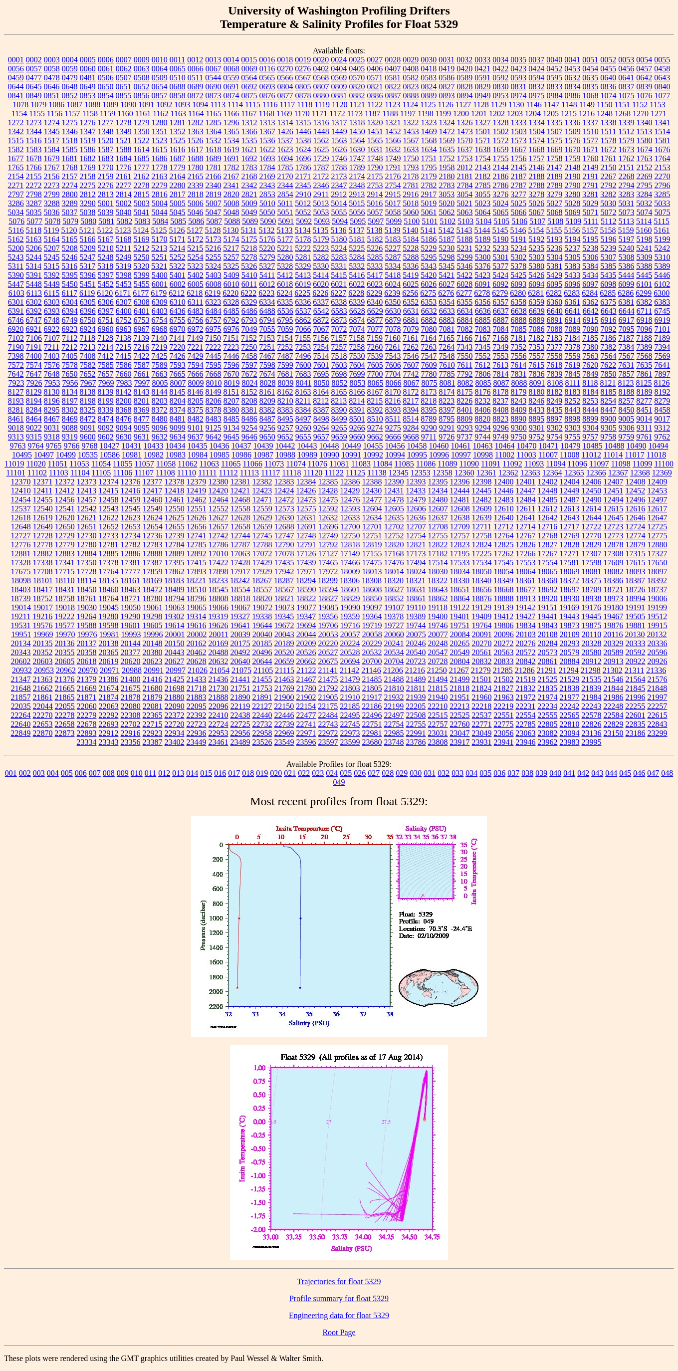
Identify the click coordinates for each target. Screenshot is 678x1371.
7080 (429, 329)
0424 (536, 68)
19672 (284, 625)
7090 (591, 329)
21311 (634, 670)
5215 (195, 248)
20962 (66, 670)
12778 (43, 544)
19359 (350, 616)
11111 (207, 472)
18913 (526, 598)
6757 (214, 320)
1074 (609, 95)
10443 (307, 446)
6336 (303, 302)
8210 (285, 401)
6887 (501, 320)
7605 (375, 365)
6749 (70, 320)
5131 (249, 230)
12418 (174, 490)
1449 (339, 131)
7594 (196, 365)
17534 (482, 562)
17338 (43, 562)
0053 (626, 59)
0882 (357, 95)
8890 (518, 419)
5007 (214, 203)
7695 (321, 374)
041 (569, 773)
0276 (303, 68)
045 (625, 773)
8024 (249, 383)
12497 (658, 499)
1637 (465, 149)
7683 (303, 374)
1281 (178, 122)
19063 (175, 607)
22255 (635, 706)
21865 (65, 697)
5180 (339, 239)
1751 (429, 158)
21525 (548, 679)
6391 (16, 311)
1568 (429, 140)
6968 (160, 329)
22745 (350, 724)
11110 (186, 472)
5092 (304, 221)
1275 (70, 122)
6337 (321, 302)
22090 (175, 706)
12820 (394, 544)
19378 (394, 616)
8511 (393, 419)
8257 (626, 401)
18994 (636, 598)
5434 (590, 275)
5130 (231, 230)
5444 (626, 275)
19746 (438, 625)
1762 (627, 158)
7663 (160, 374)
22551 (504, 715)
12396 (460, 481)
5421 (446, 275)
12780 (87, 544)
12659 (262, 526)
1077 (663, 95)
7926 (34, 383)
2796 (663, 185)
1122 (375, 104)
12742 (218, 535)
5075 (663, 212)
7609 (429, 365)
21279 (481, 670)
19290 (130, 616)
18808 (218, 598)
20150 (175, 643)
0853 (88, 95)
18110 (64, 580)
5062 (447, 212)
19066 (218, 607)
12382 (262, 481)
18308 (372, 580)
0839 (645, 86)
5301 (501, 257)
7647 (34, 374)
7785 (447, 374)
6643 (609, 311)
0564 (249, 77)
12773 (614, 535)
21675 (131, 688)
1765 (16, 167)
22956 (240, 733)
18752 (43, 598)
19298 (152, 616)
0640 (608, 77)
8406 (483, 410)
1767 (52, 167)
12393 (416, 481)
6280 (518, 293)
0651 (124, 86)
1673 (627, 149)
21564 (636, 679)
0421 (482, 68)
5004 (160, 203)
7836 (537, 374)
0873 (214, 95)
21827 (503, 688)
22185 (350, 706)
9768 (90, 446)
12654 (153, 526)
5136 (339, 230)
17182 (438, 553)
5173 (214, 239)
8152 (249, 392)
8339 (106, 410)
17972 (328, 571)
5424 (500, 275)
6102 (662, 284)
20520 (284, 652)
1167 (248, 113)
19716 (350, 625)
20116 (613, 634)
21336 (656, 670)
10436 (219, 446)
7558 (555, 356)
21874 (109, 697)
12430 (372, 490)
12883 (65, 553)
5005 (178, 203)
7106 (34, 338)
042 (583, 773)
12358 (442, 472)
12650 (65, 526)
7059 (285, 329)
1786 (303, 167)
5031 (626, 203)
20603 (43, 661)
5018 (411, 203)
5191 (519, 239)
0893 (447, 95)
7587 (142, 365)
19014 (21, 607)
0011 (177, 59)
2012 (465, 167)
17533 (460, 562)
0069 (249, 68)
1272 (16, 122)
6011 (249, 284)
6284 (590, 293)
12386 (350, 481)
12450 (591, 490)
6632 (429, 311)
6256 (410, 293)
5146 (518, 230)
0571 (375, 77)
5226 (375, 248)
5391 (34, 275)
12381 (240, 481)
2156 (52, 176)
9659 (339, 437)
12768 (548, 535)
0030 (429, 59)
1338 (609, 122)
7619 (572, 365)
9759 (626, 437)
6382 (644, 302)
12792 (328, 544)
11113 (249, 472)
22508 (416, 715)
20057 (350, 634)
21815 (438, 688)
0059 (70, 68)
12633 (350, 517)
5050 (267, 212)
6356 (482, 302)
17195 (460, 553)
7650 (70, 374)
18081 (592, 571)
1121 (357, 104)
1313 (267, 122)
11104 (80, 472)
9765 (54, 446)
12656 (197, 526)
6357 (500, 302)
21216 (415, 670)
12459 (131, 499)
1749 (393, 158)
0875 (249, 95)
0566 (285, 77)
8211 (303, 401)
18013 (372, 571)
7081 (447, 329)
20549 (460, 652)
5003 (142, 203)
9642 (214, 437)
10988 (285, 455)
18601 (350, 589)
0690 (214, 86)
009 (123, 773)
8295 (52, 410)
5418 (393, 275)
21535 (592, 679)
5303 (537, 257)
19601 (131, 625)
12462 (197, 499)
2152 (645, 167)
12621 (87, 517)
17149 (350, 553)
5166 (88, 239)
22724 (218, 724)
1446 (303, 131)
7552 (483, 356)
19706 (328, 625)
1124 (410, 104)
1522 (142, 140)
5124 (141, 230)
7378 (572, 347)
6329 (249, 302)
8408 (501, 410)
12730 (87, 535)
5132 (267, 230)
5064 (483, 212)
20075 (416, 634)
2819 (214, 194)
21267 (459, 670)
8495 (285, 419)
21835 (547, 688)
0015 (249, 59)
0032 (464, 59)
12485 (548, 499)
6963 (124, 329)
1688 (196, 158)
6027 (446, 284)
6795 (285, 320)
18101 (43, 580)
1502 (501, 131)
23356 (131, 742)
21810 (394, 688)
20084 (460, 634)
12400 (504, 481)
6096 (572, 284)
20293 (570, 643)
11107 (144, 472)
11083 (361, 463)
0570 (357, 77)
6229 (374, 293)
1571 (483, 140)
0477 (34, 77)
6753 (142, 320)
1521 (124, 140)
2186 (501, 176)
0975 (537, 95)
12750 (350, 535)
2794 (627, 185)
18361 (525, 580)
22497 (394, 715)
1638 (483, 149)
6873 (339, 320)
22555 (548, 715)
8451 (645, 410)
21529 (570, 679)
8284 (34, 410)
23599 (350, 742)
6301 (16, 302)
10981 (132, 455)
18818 (240, 598)
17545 (504, 562)
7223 (231, 347)
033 (457, 773)
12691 (306, 526)
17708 (43, 571)
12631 (306, 517)
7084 (501, 329)
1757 (537, 158)
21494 (438, 679)
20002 (197, 634)
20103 (526, 634)
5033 (662, 203)
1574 (537, 140)
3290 (88, 203)
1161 (143, 113)
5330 (321, 266)
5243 (16, 257)
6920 (16, 329)
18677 (526, 589)
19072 (262, 607)
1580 (645, 140)
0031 (446, 59)
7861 (645, 374)
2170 (285, 176)
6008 (214, 284)
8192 (663, 392)
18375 (591, 580)
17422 (218, 562)
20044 (306, 634)
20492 (240, 652)
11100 (664, 463)
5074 (645, 212)
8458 (663, 410)
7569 (663, 356)
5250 (142, 257)
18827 (328, 598)
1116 (270, 104)
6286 (626, 293)
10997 (461, 455)
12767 (526, 535)
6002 (178, 284)
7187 (626, 338)
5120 (69, 230)
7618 (554, 365)
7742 (411, 374)
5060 (411, 212)
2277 (124, 185)
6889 (537, 320)
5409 (231, 275)
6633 (447, 311)
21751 (240, 688)
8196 (52, 401)
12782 (131, 544)
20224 (350, 643)
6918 (645, 320)
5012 (303, 203)
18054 (504, 571)
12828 (570, 544)
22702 (131, 724)
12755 (438, 535)
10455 (373, 446)
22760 (460, 724)
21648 (21, 688)
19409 (481, 616)
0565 (267, 77)
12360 (464, 472)
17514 (438, 562)
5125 (159, 230)
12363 (530, 472)
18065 (548, 571)
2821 (249, 194)
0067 (214, 68)
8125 (644, 383)
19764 (482, 625)
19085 (328, 607)
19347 (306, 616)
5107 (537, 221)
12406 (592, 481)
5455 (142, 284)
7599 (285, 365)
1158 (90, 113)
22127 (262, 706)
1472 (447, 131)
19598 (109, 625)
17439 (306, 562)
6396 (88, 311)
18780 (153, 598)
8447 (609, 410)
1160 (125, 113)
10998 (483, 455)
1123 (392, 104)
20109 (570, 634)
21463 (284, 679)
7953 (52, 383)
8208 (249, 401)
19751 (460, 625)
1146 (533, 104)
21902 (306, 697)
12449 (569, 490)
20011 (218, 634)
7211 (51, 347)
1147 (551, 104)
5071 (591, 212)
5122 (105, 230)
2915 (393, 194)
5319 (123, 266)
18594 (328, 589)
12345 (399, 472)
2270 (663, 176)
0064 (160, 68)
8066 (393, 383)
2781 (411, 185)
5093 (322, 221)
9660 (357, 437)
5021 (464, 203)
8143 (142, 392)
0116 (267, 68)
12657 (218, 526)
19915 (658, 625)
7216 (141, 347)
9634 (178, 437)
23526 (262, 742)
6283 (572, 293)
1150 (604, 104)
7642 (16, 374)
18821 (284, 598)
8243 (518, 401)
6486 (249, 311)
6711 (644, 311)
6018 (285, 284)
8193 (16, 401)
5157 (590, 230)
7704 (393, 374)
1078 (20, 104)
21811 (416, 688)
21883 (197, 697)
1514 (662, 131)
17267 (548, 553)
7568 (645, 356)
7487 (285, 356)
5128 (213, 230)
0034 (500, 59)
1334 (537, 122)
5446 (662, 275)
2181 (465, 176)
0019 (303, 59)
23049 (482, 733)
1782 (231, 167)
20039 (240, 634)
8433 (537, 410)
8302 (70, 410)
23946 (526, 742)
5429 (554, 275)
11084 (382, 463)
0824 (429, 86)
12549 (153, 508)
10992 (373, 455)
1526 (196, 140)
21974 (548, 697)
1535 (249, 140)
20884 (570, 661)
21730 (218, 688)
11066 (252, 463)
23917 (460, 742)
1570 (465, 140)
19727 (394, 625)
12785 (197, 544)
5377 (500, 266)
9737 (464, 437)
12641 (526, 517)
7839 (555, 374)
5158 (608, 230)
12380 (218, 481)
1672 (609, 149)
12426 (306, 490)
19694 (306, 625)
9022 (34, 428)
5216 (213, 248)
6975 (214, 329)
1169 (284, 113)
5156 (572, 230)
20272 (504, 643)
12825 (504, 544)
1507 (555, 131)
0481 (88, 77)
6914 (573, 320)
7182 (536, 338)
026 (360, 773)
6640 (555, 311)
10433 (154, 446)
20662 (306, 661)
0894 (465, 95)
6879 (393, 320)
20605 (65, 661)
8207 (231, 401)
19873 (570, 625)
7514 (321, 356)
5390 (16, 275)
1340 (645, 122)
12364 (552, 472)
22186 (372, 706)
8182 (555, 392)
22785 (526, 724)
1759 (573, 158)
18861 (416, 598)
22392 (197, 715)
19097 (372, 607)
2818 (196, 194)
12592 (328, 508)
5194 (573, 239)
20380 (153, 652)
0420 (464, 68)
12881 (21, 553)
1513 (644, 131)
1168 (266, 113)
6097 (590, 284)
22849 (21, 733)
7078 (393, 329)
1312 (249, 122)
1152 (640, 104)
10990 (329, 455)
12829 (592, 544)
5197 (627, 239)
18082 (614, 571)
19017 (43, 607)
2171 (303, 176)
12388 (372, 481)
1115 (252, 104)
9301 (537, 428)
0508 (142, 77)
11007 (548, 455)
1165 (213, 113)
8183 (573, 392)
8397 (447, 410)
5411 (267, 275)
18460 (109, 589)
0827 (447, 86)
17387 (153, 562)
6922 (52, 329)
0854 (106, 95)
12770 (592, 535)
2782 (429, 185)
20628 (197, 661)
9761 (644, 437)
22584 (614, 715)
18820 (262, 598)
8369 (142, 410)
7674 (267, 374)
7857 (627, 374)
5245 (52, 257)
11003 (526, 455)
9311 (644, 428)
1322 (411, 122)
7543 (393, 356)
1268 (623, 113)
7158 (357, 338)
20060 (394, 634)
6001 (160, 284)
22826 (592, 724)
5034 (16, 212)
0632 (572, 77)
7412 (106, 356)
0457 (644, 68)
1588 (124, 149)
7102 (16, 338)
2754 (393, 185)
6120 (105, 293)
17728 (87, 571)
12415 (108, 490)
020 (276, 773)
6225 (302, 293)
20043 (284, 634)
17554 (548, 562)
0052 (608, 59)
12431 (394, 490)
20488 (218, 652)
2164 (178, 176)
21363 (43, 679)
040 (555, 773)
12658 (240, 526)
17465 (328, 562)
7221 (195, 347)
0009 (142, 59)
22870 (43, 733)
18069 (570, 571)
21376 (65, 679)
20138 (109, 643)
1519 (88, 140)
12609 (482, 508)
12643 (570, 517)
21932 (394, 697)
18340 (481, 580)
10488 (615, 446)
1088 (92, 104)
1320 (375, 122)
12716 (547, 526)
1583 (34, 149)
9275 (393, 428)
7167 (482, 338)
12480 (438, 499)
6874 (357, 320)
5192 (537, 239)
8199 (106, 401)
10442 (285, 446)
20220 (328, 643)
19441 (547, 616)
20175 (240, 643)
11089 (447, 463)
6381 (626, 302)
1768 (70, 167)
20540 (416, 652)
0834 (573, 86)
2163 (160, 176)
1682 (88, 158)
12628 (240, 517)
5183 (393, 239)
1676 (663, 149)
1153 (657, 104)
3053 (446, 194)
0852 (70, 95)
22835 (636, 724)
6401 (142, 311)
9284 (411, 428)
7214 (105, 347)
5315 (51, 266)
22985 (394, 733)
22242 (569, 706)
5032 (644, 203)
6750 (88, 320)
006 (81, 773)
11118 (291, 472)
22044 (43, 706)
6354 (446, 302)
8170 (393, 392)
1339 (627, 122)
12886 (131, 553)
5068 (555, 212)
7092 (609, 329)
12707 (416, 526)
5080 (88, 221)
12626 (197, 517)
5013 (321, 203)
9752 (536, 437)
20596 (658, 652)
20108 (548, 634)
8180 (537, 392)
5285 (375, 257)
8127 (16, 392)
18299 (328, 580)
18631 (416, 589)
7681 (285, 374)
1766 (34, 167)
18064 (526, 571)
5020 (446, 203)
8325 (88, 410)
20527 (328, 652)
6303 (52, 302)
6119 (87, 293)
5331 (339, 266)
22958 (262, 733)
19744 (416, 625)
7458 (249, 356)
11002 (504, 455)
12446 (503, 490)
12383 (284, 481)
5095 (358, 221)
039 (541, 773)
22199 (394, 706)
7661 (142, 374)
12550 (175, 508)
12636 (416, 517)
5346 (464, 266)
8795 (446, 419)
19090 (350, 607)
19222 (64, 616)
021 (290, 773)
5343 (429, 266)
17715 (65, 571)
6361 (572, 302)
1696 (303, 158)
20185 (262, 643)
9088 (70, 428)
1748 (375, 158)
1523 (160, 140)
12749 (328, 535)
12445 (481, 490)
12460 (153, 499)
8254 (608, 401)
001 (11, 773)
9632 (160, 437)
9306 (627, 428)
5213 (159, 248)
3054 (464, 194)
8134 (70, 392)
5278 (249, 257)
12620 (65, 517)
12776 (21, 544)
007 (95, 773)
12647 (658, 517)
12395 (438, 481)
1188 (390, 113)
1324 (447, 122)
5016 (375, 203)
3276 (500, 194)
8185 (609, 392)
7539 (375, 356)
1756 (519, 158)
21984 (592, 697)
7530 (357, 356)
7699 (357, 374)
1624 (303, 149)
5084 (160, 221)
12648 (21, 526)
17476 (394, 562)
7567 (627, 356)
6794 (267, 320)
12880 (658, 544)
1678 (34, 158)
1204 (533, 113)
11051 (57, 463)
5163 (34, 239)
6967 (142, 329)
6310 (178, 302)
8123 (626, 383)
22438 (240, 715)
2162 (142, 176)
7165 (446, 338)
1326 (465, 122)
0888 (411, 95)
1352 (178, 131)
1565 (375, 140)
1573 (519, 140)
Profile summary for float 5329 (339, 1298)
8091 (537, 383)
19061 (153, 607)
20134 (21, 643)
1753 (465, 158)
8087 (501, 383)
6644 (627, 311)
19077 (306, 607)
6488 (267, 311)
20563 (504, 652)
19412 (503, 616)
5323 (195, 266)
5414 (321, 275)
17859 (153, 571)
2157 (70, 176)
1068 (591, 95)
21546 (614, 679)
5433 (572, 275)
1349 (124, 131)
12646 (636, 517)
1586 (88, 149)
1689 (214, 158)
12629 (262, 517)
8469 (70, 419)
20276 (526, 643)
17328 (21, 562)
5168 (124, 239)
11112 (228, 472)
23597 (328, 742)
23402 (175, 742)
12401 (526, 481)
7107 (52, 338)
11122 (334, 472)
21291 (547, 670)
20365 (109, 652)
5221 (285, 248)
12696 (328, 526)
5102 (447, 221)
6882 (429, 320)
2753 (375, 185)
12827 (548, 544)
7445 (214, 356)
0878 (303, 95)
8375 (196, 410)
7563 (591, 356)
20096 (504, 634)
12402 (548, 481)
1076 (645, 95)
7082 (465, 329)
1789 (357, 167)
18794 (175, 598)
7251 (267, 347)
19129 (481, 607)
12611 (525, 508)
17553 (526, 562)
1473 (465, 131)
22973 (350, 733)
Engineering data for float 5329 (339, 1315)
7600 (303, 365)
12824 (482, 544)
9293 (465, 428)
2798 (34, 194)
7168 (500, 338)
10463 (483, 446)
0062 (124, 68)
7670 (231, 374)
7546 (411, 356)
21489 (416, 679)
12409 (658, 481)
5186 (429, 239)
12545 (131, 508)
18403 (21, 589)
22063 (109, 706)
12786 (218, 544)
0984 (555, 95)
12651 (87, 526)
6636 (483, 311)
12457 (87, 499)
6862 (303, 320)
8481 (178, 419)
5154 (536, 230)
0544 (213, 77)
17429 (262, 562)
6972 (196, 329)
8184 (591, 392)
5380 (536, 266)
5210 (106, 248)
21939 (416, 697)
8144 (160, 392)
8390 (339, 410)
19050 (131, 607)
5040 (124, 212)
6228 (356, 293)
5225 (357, 248)
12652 (109, 526)
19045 (109, 607)
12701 (372, 526)
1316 (321, 122)
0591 (482, 77)
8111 (572, 383)
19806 (504, 625)
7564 (609, 356)
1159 (107, 113)
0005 (88, 59)
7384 (626, 347)
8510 (375, 419)
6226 (320, 293)
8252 (572, 401)
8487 (267, 419)
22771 (482, 724)
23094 (570, 733)
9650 (267, 437)
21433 (197, 679)
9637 (196, 437)
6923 (70, 329)
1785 (285, 167)
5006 (196, 203)
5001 (106, 203)
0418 (429, 68)
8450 (627, 410)
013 (178, 773)
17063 (240, 553)
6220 (230, 293)
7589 (160, 365)
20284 (548, 643)
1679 (52, 158)
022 (304, 773)
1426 (285, 131)
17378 (109, 562)
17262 (504, 553)
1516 (34, 140)
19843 (548, 625)
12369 (662, 472)
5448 (34, 284)
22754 (394, 724)
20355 (65, 652)
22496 (372, 715)
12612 (547, 508)
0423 (518, 68)
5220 (267, 248)
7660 (124, 374)
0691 (231, 86)
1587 (106, 149)
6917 (627, 320)
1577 (591, 140)
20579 (570, 652)
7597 (249, 365)
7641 (662, 365)
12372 (65, 481)
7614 (518, 365)
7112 (69, 338)
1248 (605, 113)
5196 (609, 239)
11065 (230, 463)
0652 (142, 86)
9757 (590, 437)
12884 (87, 553)
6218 (195, 293)
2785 (483, 185)
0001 (16, 59)
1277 (106, 122)
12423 (262, 490)
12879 (636, 544)
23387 (153, 742)
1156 (54, 113)
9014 (644, 419)
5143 (464, 230)
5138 (375, 230)
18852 (394, 598)
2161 (124, 176)
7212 (69, 347)
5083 (142, 221)
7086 (537, 329)
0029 (411, 59)
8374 (178, 410)
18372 (569, 580)
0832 (537, 86)
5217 (231, 248)
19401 (459, 616)
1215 (569, 113)
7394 (662, 347)
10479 (571, 446)
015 (206, 773)
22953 (218, 733)
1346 (70, 131)
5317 (87, 266)
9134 (231, 428)
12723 (613, 526)
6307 (124, 302)
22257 (657, 706)
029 (402, 773)
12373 (87, 481)
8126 (662, 383)
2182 (483, 176)
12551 (197, 508)
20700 (372, 661)
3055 (482, 194)
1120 (339, 104)
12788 (262, 544)
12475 (328, 499)
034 (471, 773)
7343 (464, 347)
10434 (176, 446)
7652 (88, 374)
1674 (645, 149)
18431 (65, 589)
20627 (175, 661)
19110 (416, 607)
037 (513, 773)
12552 (218, 508)
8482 (196, 419)
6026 (429, 284)
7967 (88, 383)
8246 (536, 401)
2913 (357, 194)
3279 (554, 194)
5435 (608, 275)
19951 (21, 634)
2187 (519, 176)
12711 (481, 526)
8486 (249, 419)
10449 (351, 446)
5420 (429, 275)
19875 (592, 625)
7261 (393, 347)
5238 (590, 248)
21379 (87, 679)
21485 (372, 679)
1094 (200, 104)
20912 (592, 661)
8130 (52, 392)
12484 (526, 499)
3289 (70, 203)
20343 (21, 652)
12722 (591, 526)
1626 (339, 149)
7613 (500, 365)
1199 (443, 113)
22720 (175, 724)
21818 (459, 688)
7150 (213, 338)
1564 (357, 140)
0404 (339, 68)
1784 (267, 167)
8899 (590, 419)
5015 (357, 203)
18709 (592, 589)
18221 (196, 580)
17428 (240, 562)
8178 (501, 392)
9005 (626, 419)
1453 (411, 131)
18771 (131, 598)
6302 (34, 302)
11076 (317, 463)
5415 (339, 275)
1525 (178, 140)
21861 (43, 697)
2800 (70, 194)
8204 (178, 401)
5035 (34, 212)
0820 (357, 86)
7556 (519, 356)
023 (318, 773)
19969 (43, 634)
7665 (178, 374)
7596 (231, 365)
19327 (240, 616)
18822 (306, 598)
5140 (411, 230)
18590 (306, 589)
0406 (375, 68)
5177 (285, 239)
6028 (464, 284)
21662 (43, 688)
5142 (446, 230)
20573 (548, 652)
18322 (438, 580)
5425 (518, 275)
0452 (554, 68)
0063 (142, 68)
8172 (411, 392)
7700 (375, 374)
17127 (328, 553)
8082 (465, 383)
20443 (175, 652)
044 (611, 773)
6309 (160, 302)
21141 (328, 670)
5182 (375, 239)
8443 (573, 410)
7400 (34, 356)
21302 (613, 670)
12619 (43, 517)
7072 (339, 329)
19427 (525, 616)
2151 (627, 167)
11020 (35, 463)
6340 (375, 302)
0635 (590, 77)
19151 (547, 607)
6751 (106, 320)
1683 (106, 158)
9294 (483, 428)
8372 (160, 410)
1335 (555, 122)
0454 (590, 68)
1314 (285, 122)
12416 (130, 490)
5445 (644, 275)
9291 (447, 428)
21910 (350, 697)
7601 (321, 365)
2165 (196, 176)
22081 (153, 706)
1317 (339, 122)
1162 (160, 113)
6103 (16, 293)
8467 (52, 419)
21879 (153, 697)
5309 (645, 257)
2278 (142, 185)
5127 (195, 230)
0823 (411, 86)
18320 (394, 580)
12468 (240, 499)
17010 (218, 553)
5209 (88, 248)
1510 (591, 131)
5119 (51, 230)
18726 (636, 589)
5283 (339, 257)
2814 (124, 194)
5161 (662, 230)
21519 (526, 679)
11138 (377, 472)
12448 (547, 490)
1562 (321, 140)
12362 (508, 472)
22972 (328, 733)
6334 (267, 302)
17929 (262, 571)
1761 (609, 158)
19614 (175, 625)
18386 (613, 580)
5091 (286, 221)
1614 (142, 149)
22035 (21, 706)
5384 (590, 266)
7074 (357, 329)
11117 (270, 472)
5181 (357, 239)
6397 (106, 311)
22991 (416, 733)
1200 (461, 113)
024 (332, 773)
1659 (501, 149)
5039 (106, 212)
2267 (609, 176)
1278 (124, 122)
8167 (375, 392)
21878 (131, 697)
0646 (52, 86)
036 (499, 773)
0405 (357, 68)
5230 (446, 248)
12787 (240, 544)
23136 (592, 733)
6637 (501, 311)
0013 (213, 59)
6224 (284, 293)
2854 (285, 194)
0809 (339, 86)
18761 (87, 598)
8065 (375, 383)
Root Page (338, 1332)
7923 (16, 383)
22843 (658, 724)
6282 (554, 293)
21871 (87, 697)
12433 (416, 490)
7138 (123, 338)
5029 (590, 203)
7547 (429, 356)
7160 (393, 338)
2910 (303, 194)
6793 (249, 320)
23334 (87, 742)
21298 (591, 670)
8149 (214, 392)
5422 (464, 275)
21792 (328, 688)
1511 (608, 131)
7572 (16, 365)
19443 (569, 616)
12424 (284, 490)
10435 (198, 446)
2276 (106, 185)
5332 (357, 266)
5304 (555, 257)
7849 (591, 374)
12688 (284, 526)
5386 (626, 266)
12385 (328, 481)
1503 (519, 131)
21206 (393, 670)
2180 (447, 176)
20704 (394, 661)
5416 (357, 275)
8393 (393, 410)
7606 (393, 365)
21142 (349, 670)
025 (346, 773)
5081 (106, 221)
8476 (124, 419)
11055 (122, 463)
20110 (591, 634)
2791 (591, 185)
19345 (284, 616)
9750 (518, 437)
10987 (263, 455)
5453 (124, 284)
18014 (394, 571)
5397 (106, 275)
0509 (160, 77)
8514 (411, 419)
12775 (658, 535)
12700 (350, 526)
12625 (175, 517)
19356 (328, 616)
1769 (88, 167)
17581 (570, 562)
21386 (109, 679)
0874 (231, 95)
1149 (587, 104)
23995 (592, 742)
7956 (70, 383)
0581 (393, 77)
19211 (20, 616)
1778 (160, 167)
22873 (65, 733)
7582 (88, 365)
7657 (106, 374)
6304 (70, 302)
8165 (339, 392)
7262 (411, 347)
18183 (174, 580)
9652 (285, 437)
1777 (142, 167)
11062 (187, 463)
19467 (613, 616)
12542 (87, 508)
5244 (34, 257)
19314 (196, 616)
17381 (131, 562)
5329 (303, 266)
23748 (394, 742)
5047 (214, 212)
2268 (627, 176)
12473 (306, 499)
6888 (519, 320)
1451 (375, 131)
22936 (197, 733)
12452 (635, 490)
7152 (249, 338)
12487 (570, 499)
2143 (483, 167)
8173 (429, 392)
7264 (446, 347)
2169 (267, 176)
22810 (570, 724)
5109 (573, 221)
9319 (70, 437)
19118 (438, 607)
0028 (393, 59)
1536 (267, 140)
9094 (124, 428)
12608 (460, 508)
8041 (303, 383)
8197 (70, 401)
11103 (58, 472)
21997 (658, 697)
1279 (142, 122)
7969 (106, 383)
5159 (626, 230)
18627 (394, 589)
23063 (526, 733)
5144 (482, 230)
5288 (411, 257)
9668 (411, 437)
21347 (21, 679)
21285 (503, 670)
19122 (459, 607)
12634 (372, 517)
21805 (372, 688)
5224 (339, 248)
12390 (394, 481)
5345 (446, 266)
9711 (429, 437)
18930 (570, 598)
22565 (570, 715)
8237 (500, 401)
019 (262, 773)
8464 (34, 419)
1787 (321, 167)
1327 (483, 122)
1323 (429, 122)
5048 (231, 212)
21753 (262, 688)
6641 (573, 311)
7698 (339, 374)
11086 (426, 463)
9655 (303, 437)
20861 (548, 661)
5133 (285, 230)
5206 (34, 248)
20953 (44, 670)
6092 (500, 284)
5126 (177, 230)
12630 (284, 517)
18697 (570, 589)
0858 (178, 95)
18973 (614, 598)
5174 (231, 239)
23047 (460, 733)
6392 (34, 311)
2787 (519, 185)
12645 (614, 517)
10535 (88, 455)
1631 (375, 149)
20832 (482, 661)
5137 (357, 230)
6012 (267, 284)
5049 (249, 212)
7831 (519, 374)
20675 (328, 661)
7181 (518, 338)
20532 (372, 652)
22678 (87, 724)
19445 (591, 616)
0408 (411, 68)
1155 (36, 113)
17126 (306, 553)
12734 (131, 535)
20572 (526, 652)
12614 (591, 508)
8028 (267, 383)
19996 (153, 634)
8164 (321, 392)
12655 (175, 526)
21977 (570, 697)
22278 (65, 715)
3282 (608, 194)
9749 (500, 437)
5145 (500, 230)
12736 (153, 535)
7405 (70, 356)
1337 (591, 122)
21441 (240, 679)
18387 (635, 580)
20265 (460, 643)
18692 (548, 589)
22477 (306, 715)
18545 (218, 589)
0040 (554, 59)
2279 (160, 185)
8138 (88, 392)
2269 (645, 176)
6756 (196, 320)
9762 (662, 437)
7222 (213, 347)
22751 (372, 724)
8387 (321, 410)
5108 (555, 221)
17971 (306, 571)
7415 (124, 356)
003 (39, 773)
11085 (404, 463)
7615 (536, 365)
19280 (108, 616)
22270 (43, 715)
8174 (447, 392)
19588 (87, 625)
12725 (657, 526)
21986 (614, 697)
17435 (284, 562)
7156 (321, 338)
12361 (486, 472)
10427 (110, 446)
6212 (177, 293)
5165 (70, 239)
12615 (613, 508)
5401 (178, 275)
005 (67, 773)
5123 (123, 230)
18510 (197, 589)
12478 (394, 499)
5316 (69, 266)
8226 (464, 401)
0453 (572, 68)
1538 (303, 140)
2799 (52, 194)
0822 (393, 86)
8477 (142, 419)
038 (527, 773)
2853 (267, 194)
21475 (328, 679)
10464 (505, 446)
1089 (110, 104)
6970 (178, 329)
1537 (285, 140)
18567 (284, 589)
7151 (231, 338)
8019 (231, 383)
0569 (339, 77)
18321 (416, 580)
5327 (267, 266)
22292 (109, 715)
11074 (295, 463)
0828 (465, 86)
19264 (86, 616)
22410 (218, 715)
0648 (70, 86)
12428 (328, 490)
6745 (662, 311)
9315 (34, 437)
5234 (518, 248)
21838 (569, 688)
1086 (56, 104)
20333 (636, 643)
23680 (372, 742)
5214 (177, 248)
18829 (350, 598)
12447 (525, 490)
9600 (88, 437)
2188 (537, 176)
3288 (52, 203)
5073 (627, 212)
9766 (72, 446)
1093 (182, 104)
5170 (160, 239)
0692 (249, 86)
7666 (196, 374)
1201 (479, 113)
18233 (218, 580)
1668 (537, 149)
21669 (87, 688)
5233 (500, 248)
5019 (429, 203)
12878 (614, 544)
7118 (87, 338)
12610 (504, 508)
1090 (128, 104)
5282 (321, 257)
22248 (613, 706)
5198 (645, 239)
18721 (614, 589)
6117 (69, 293)
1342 (16, 131)
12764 (504, 535)
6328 (231, 302)
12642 (548, 517)
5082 (124, 221)
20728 (438, 661)
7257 (339, 347)
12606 (416, 508)
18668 (504, 589)
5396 (88, 275)
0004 (70, 59)
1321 (393, 122)
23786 (416, 742)
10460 (439, 446)
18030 (438, 571)
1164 (196, 113)
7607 (411, 365)
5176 (267, 239)
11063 (209, 463)
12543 (109, 508)
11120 (312, 472)
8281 (16, 410)
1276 (88, 122)
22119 (240, 706)
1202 (497, 113)
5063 (465, 212)
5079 (70, 221)
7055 (267, 329)
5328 (285, 266)
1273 (34, 122)
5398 (124, 275)
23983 (570, 742)
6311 (195, 302)
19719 (372, 625)
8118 (590, 383)
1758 (555, 158)
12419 (196, 490)
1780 (196, 167)
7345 (482, 347)
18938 (592, 598)
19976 (87, 634)
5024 (500, 203)
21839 (591, 688)
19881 (636, 625)
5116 (15, 230)
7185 (590, 338)
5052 (303, 212)
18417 (43, 589)
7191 (34, 347)
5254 (196, 257)
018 (248, 773)
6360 (554, 302)
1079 (38, 104)
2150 (609, 167)
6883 (447, 320)
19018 (65, 607)
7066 (303, 329)
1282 (196, 122)
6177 (141, 293)
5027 (554, 203)
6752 (124, 320)
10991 (351, 455)
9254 (249, 428)
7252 (285, 347)
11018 (656, 455)
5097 (376, 221)
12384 (306, 481)
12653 (131, 526)
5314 (33, 266)
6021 (339, 284)
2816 (160, 194)
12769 (570, 535)
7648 (52, 374)
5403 (214, 275)
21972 (526, 697)
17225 (482, 553)
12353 (421, 472)
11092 (512, 463)
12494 (614, 499)
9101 (196, 428)
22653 (43, 724)
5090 (268, 221)
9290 (429, 428)
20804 (460, 661)
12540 (43, 508)
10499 (66, 455)
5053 (321, 212)
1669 (555, 149)
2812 (88, 194)
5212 (141, 248)
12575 (306, 508)
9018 (16, 428)
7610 (447, 365)
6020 (321, 284)
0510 (178, 77)
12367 (618, 472)
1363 (196, 131)
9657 (321, 437)
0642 (644, 77)
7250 (249, 347)
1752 (447, 158)
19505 (635, 616)
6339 (357, 302)
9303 (573, 428)
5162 (16, 239)
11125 (355, 472)
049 (339, 782)
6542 (321, 311)
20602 (21, 661)
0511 (195, 77)
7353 (536, 347)
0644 (16, 86)
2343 (267, 185)
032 (444, 773)
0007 (124, 59)
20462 (197, 652)
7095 (627, 329)
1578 (609, 140)
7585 (106, 365)
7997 (142, 383)
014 (192, 773)
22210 (438, 706)
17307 (592, 553)
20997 (176, 670)
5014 (339, 203)
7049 (249, 329)
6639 (537, 311)
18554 (240, 589)
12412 (64, 490)
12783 (153, 544)
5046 (196, 212)
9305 (609, 428)
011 (150, 773)
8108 (555, 383)
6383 (662, 302)
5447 (16, 284)
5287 (393, 257)
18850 (372, 598)
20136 (65, 643)
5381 (554, 266)
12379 (197, 481)
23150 (614, 733)
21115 (284, 670)
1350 (142, 131)
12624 (153, 517)
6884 (465, 320)
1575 (555, 140)
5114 (644, 221)
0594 (536, 77)
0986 (573, 95)
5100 (412, 221)
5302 (519, 257)
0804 (285, 86)
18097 (658, 571)
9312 (662, 428)
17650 (658, 562)
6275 (428, 293)
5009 (249, 203)
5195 (591, 239)
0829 (483, 86)
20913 (614, 661)
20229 (372, 643)
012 (164, 773)
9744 (482, 437)
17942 (284, 571)
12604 (372, 508)
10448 (329, 446)
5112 (608, 221)
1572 (501, 140)
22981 (372, 733)
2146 (537, 167)
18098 (21, 580)
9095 (142, 428)
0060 (88, 68)
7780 (429, 374)
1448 (321, 131)
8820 (482, 419)
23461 (218, 742)
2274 (70, 185)
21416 (153, 679)
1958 (447, 167)
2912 (339, 194)
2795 (645, 185)
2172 (321, 176)
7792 (465, 374)
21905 (328, 697)
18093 (636, 571)
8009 (196, 383)
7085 (519, 329)
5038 (88, 212)
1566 (393, 140)
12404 (570, 481)
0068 (231, 68)
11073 (274, 463)
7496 (303, 356)
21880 (175, 697)
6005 (196, 284)
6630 (393, 311)
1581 (663, 140)
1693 (267, 158)
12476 (350, 499)
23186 (636, 733)
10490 (637, 446)
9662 (375, 437)
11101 (15, 472)
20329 (614, 643)
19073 (284, 607)
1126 (445, 104)
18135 (108, 580)
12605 (394, 508)
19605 (153, 625)
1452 (393, 131)
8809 (464, 419)
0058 (52, 68)
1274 (52, 122)
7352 (518, 347)
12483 (504, 499)
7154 (285, 338)
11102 (37, 472)
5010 (267, 203)
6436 (178, 311)
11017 (634, 455)
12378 (175, 481)
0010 (160, 59)
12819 (372, 544)
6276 (446, 293)
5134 (303, 230)
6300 (662, 293)
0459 (16, 77)
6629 (375, 311)
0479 (70, 77)
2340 (214, 185)
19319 (218, 616)
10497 (44, 455)
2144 (501, 167)
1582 (16, 149)
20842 (526, 661)
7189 (662, 338)
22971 (306, 733)
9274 (375, 428)
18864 (460, 598)
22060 (87, 706)
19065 (197, 607)
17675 (21, 571)
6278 (482, 293)
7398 (16, 356)
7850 (609, 374)
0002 (34, 59)
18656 (482, 589)
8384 (303, 410)
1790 (375, 167)
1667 (519, 149)
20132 (657, 634)
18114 (86, 580)
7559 (573, 356)
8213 (339, 401)
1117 (287, 104)
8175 (465, 392)
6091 (482, 284)
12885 (109, 553)
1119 (322, 104)
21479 (350, 679)
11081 (339, 463)
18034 (460, 571)
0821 (375, 86)
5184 (411, 239)
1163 (178, 113)
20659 (284, 661)
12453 (657, 490)
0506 (106, 77)
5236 (554, 248)
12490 (592, 499)
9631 (142, 437)
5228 (411, 248)
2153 (663, 167)
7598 (267, 365)
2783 (447, 185)
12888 (153, 553)
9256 (267, 428)
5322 (177, 266)
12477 (372, 499)
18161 (130, 580)
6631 (411, 311)
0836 (609, 86)
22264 (21, 715)
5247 (88, 257)
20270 (482, 643)
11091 (490, 463)
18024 (416, 571)
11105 (101, 472)
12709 (460, 526)
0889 (429, 95)
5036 (52, 212)
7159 (375, 338)
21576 (658, 679)
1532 (214, 140)
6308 (142, 302)
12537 (21, 508)
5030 (608, 203)
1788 (339, 167)
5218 (249, 248)
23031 (438, 733)
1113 (218, 104)
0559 (231, 77)
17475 (372, 562)
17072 (262, 553)
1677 (16, 158)
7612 (482, 365)
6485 (231, 311)
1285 (214, 122)
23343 (109, 742)
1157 (72, 113)
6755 (178, 320)
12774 (636, 535)
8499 (339, 419)
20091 (482, 634)
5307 (609, 257)
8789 (429, 419)
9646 (249, 437)
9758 (608, 437)
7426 (178, 356)
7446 (231, 356)
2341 (231, 185)
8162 (285, 392)
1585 (70, 149)
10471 (549, 446)
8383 (285, 410)
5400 (160, 275)
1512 (626, 131)
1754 (483, 158)
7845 (573, 374)
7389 (644, 347)
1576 (573, 140)
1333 (519, 122)
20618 (87, 661)
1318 (357, 122)
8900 (608, 419)
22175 (328, 706)
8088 (519, 383)
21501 (482, 679)
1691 (231, 158)
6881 (411, 320)
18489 (175, 589)
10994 (395, 455)
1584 (52, 149)
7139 (141, 338)
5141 (429, 230)
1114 (235, 104)
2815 (142, 194)
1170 (301, 113)
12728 (43, 535)
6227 (338, 293)
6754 (160, 320)
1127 (463, 104)
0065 (178, 68)
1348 (106, 131)
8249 (554, 401)
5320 (141, 266)
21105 (263, 670)
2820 (231, 194)
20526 (306, 652)
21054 (219, 670)
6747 (34, 320)
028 (388, 773)
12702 (394, 526)
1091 (146, 104)
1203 (515, 113)
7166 (464, 338)
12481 (460, 499)
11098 (620, 463)
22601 (636, 715)
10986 (241, 455)
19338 (262, 616)
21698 (175, 688)
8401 (465, 410)
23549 (284, 742)
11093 (534, 463)
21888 (218, 697)
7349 (500, 347)
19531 (21, 625)
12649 (43, 526)
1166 (231, 113)
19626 (218, 625)
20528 (350, 652)
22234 (547, 706)
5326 (249, 266)
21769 (284, 688)
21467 (306, 679)
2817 (178, 194)
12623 (131, 517)
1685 (142, 158)
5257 (231, 257)
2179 (429, 176)
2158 (88, 176)
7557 (537, 356)
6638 (519, 311)
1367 (267, 131)
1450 (357, 131)
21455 (262, 679)
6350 (393, 302)
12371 (43, 481)
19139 (503, 607)
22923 (153, 733)
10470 (527, 446)
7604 (357, 365)
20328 (592, 643)
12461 (175, 499)
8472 (88, 419)
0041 (572, 59)
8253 (590, 401)
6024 (393, 284)
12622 (109, 517)
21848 (657, 688)
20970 (88, 670)
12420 (218, 490)
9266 (357, 428)
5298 (447, 257)
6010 (231, 284)
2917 (429, 194)
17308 (614, 553)
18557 (262, 589)
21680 (153, 688)
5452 (106, 284)
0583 (429, 77)
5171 (178, 239)
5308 (627, 257)
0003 (52, 59)
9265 (339, 428)
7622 (608, 365)
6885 (483, 320)
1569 (447, 140)
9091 (88, 428)
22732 (262, 724)
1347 (88, 131)
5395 (70, 275)
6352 (411, 302)
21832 (525, 688)
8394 (411, 410)
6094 (536, 284)
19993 (131, 634)
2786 (501, 185)
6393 (52, 311)
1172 (337, 113)
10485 (593, 446)
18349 (503, 580)
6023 (375, 284)
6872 (321, 320)
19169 (569, 607)
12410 (21, 490)
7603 (339, 365)
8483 (214, 419)
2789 (555, 185)
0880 (321, 95)
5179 (321, 239)
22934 (175, 733)
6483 (196, 311)
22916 (131, 733)
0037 (536, 59)
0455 (608, 68)
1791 (393, 167)
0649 (88, 86)
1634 (429, 149)
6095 (554, 284)
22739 (284, 724)
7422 (142, 356)
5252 (178, 257)
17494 (416, 562)
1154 (19, 113)
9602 (106, 437)
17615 (636, 562)
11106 (122, 472)
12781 (109, 544)
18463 (131, 589)
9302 (555, 428)
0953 (501, 95)
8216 (393, 401)
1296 (231, 122)
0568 (321, 77)
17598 (592, 562)
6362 (590, 302)
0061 (106, 68)
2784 (465, 185)
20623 (153, 661)
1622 (267, 149)
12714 (525, 526)
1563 (339, 140)
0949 (483, 95)
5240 (626, 248)
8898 (572, 419)
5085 (178, 221)
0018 (285, 59)
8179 (519, 392)
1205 (551, 113)
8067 (411, 383)
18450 (87, 589)
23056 (504, 733)
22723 (197, 724)
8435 (555, 410)
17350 (87, 562)
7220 (177, 347)
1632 (393, 149)
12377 (153, 481)
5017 (393, 203)
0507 (124, 77)
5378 (518, 266)
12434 (438, 490)
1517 (52, 140)
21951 (460, 697)
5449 (52, 284)
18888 (504, 598)
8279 (662, 401)
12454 (21, 499)
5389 (662, 266)
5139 (393, 230)
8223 (446, 401)
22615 (658, 715)
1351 (160, 131)
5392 (52, 275)
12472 (284, 499)
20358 (87, 652)
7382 (608, 347)
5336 (411, 266)
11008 (569, 455)
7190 (16, 347)
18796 (197, 598)
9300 (519, 428)
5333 (375, 266)
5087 (214, 221)
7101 (663, 329)
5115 (661, 221)
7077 (375, 329)
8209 (267, 401)
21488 (394, 679)
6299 (644, 293)
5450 (70, 284)
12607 (438, 508)
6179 (159, 293)
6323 (213, 302)
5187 (447, 239)
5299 (465, 257)
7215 (123, 347)
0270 (285, 68)
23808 (438, 742)
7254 (321, 347)
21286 (525, 670)
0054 (644, 59)
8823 (500, 419)
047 (653, 773)
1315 (303, 122)
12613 (569, 508)
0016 (267, 59)
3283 (626, 194)
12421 (240, 490)
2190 (573, 176)
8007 (178, 383)
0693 (267, 86)
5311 (15, 266)
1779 (178, 167)
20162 (197, 643)
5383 (572, 266)
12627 (218, 517)
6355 (464, 302)
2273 (52, 185)
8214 (357, 401)
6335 (285, 302)
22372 (175, 715)
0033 (482, 59)
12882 (43, 553)
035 (485, 773)
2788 (537, 185)
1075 (627, 95)
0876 (267, 95)
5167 (106, 239)
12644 (592, 517)
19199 (657, 607)
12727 (21, 535)
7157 (339, 338)
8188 (627, 392)
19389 (416, 616)
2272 (34, 185)
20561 (482, 652)
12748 (306, 535)
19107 (394, 607)
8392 (375, 410)
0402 (321, 68)
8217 (411, 401)
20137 (87, 643)
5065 (501, 212)
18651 (460, 589)
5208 (70, 248)
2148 (573, 167)
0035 (518, 59)
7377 (554, 347)
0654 (160, 86)
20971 (110, 670)
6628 (357, 311)
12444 (459, 490)
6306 (106, 302)
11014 (613, 455)
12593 (350, 508)
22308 (131, 715)
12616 (635, 508)
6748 (52, 320)
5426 (536, 275)
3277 (518, 194)
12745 (262, 535)
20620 (131, 661)
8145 (178, 392)
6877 (375, 320)
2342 (249, 185)
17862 (175, 571)
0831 (519, 86)
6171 (123, 293)
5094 (340, 221)
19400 (438, 616)
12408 (636, 481)
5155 (554, 230)
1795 (429, 167)
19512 (657, 616)
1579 (627, 140)
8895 (536, 419)
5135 (321, 230)
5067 (537, 212)
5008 (231, 203)
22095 (197, 706)
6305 (88, 302)
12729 (65, 535)
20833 (504, 661)
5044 (160, 212)
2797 (16, 194)
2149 (591, 167)
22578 (592, 715)
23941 (504, 742)
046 (639, 773)
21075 (241, 670)
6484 (214, 311)
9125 (214, 428)
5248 (106, 257)
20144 (131, 643)
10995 (417, 455)
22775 (504, 724)
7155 (303, 338)
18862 (438, 598)
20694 (350, 661)
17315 (636, 553)
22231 (525, 706)
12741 (197, 535)
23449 (197, 742)
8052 (339, 383)
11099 (642, 463)
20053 (328, 634)
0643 (662, 77)
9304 (591, 428)
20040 (262, 634)
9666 (393, 437)
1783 (249, 167)
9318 (52, 437)
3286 (16, 203)
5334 (393, 266)
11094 (555, 463)
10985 (219, 455)
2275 (88, 185)
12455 (43, 499)
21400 (131, 679)
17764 (109, 571)
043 (597, 773)
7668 (214, 374)
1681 (70, 158)
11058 (166, 463)
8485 (231, 419)
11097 (599, 463)
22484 (328, 715)
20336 (658, 643)
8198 (88, 401)
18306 (350, 580)
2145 (519, 167)
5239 (608, 248)
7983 (124, 383)
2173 (339, 176)
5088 (232, 221)
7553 (501, 356)
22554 (526, 715)
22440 (262, 715)
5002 (124, 203)
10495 (22, 455)
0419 (446, 68)
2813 (106, 194)
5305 (573, 257)
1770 (106, 167)
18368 (547, 580)
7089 (573, 329)
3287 (34, 203)
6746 (16, 320)
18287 (284, 580)
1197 (408, 113)
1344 (34, 131)
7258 (357, 347)
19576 (43, 625)
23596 (306, 742)
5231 (464, 248)
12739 (175, 535)
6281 (536, 293)
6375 (608, 302)
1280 (160, 122)
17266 (526, 553)
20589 (614, 652)
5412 (285, 275)
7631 (626, 365)
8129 (34, 392)
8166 (357, 392)
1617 (196, 149)
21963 (504, 697)
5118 (33, 230)
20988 (132, 670)
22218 (481, 706)
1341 (663, 122)
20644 (262, 661)
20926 (658, 661)
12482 (482, 499)
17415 (197, 562)
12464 (218, 499)
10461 (461, 446)
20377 (131, 652)
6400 (124, 311)
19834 (526, 625)
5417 (375, 275)
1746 (339, 158)
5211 (123, 248)
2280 (178, 185)
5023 (482, 203)
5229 (429, 248)
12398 (482, 481)
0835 (591, 86)
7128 (105, 338)
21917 (372, 697)
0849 (34, 95)
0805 (303, 86)
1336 (573, 122)
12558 (240, 508)
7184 (572, 338)
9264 (321, 428)
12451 (613, 490)
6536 (285, 311)
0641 (626, 77)
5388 (644, 266)
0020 (321, 59)
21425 (175, 679)
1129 (498, 104)
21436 (218, 679)
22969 (284, 733)
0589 (464, 77)
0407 (393, 68)
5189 (483, 239)
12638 (460, 517)
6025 (411, 284)
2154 (16, 176)
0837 (627, 86)
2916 (411, 194)
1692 (249, 158)
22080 (131, 706)
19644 (262, 625)
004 (53, 773)
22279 (87, 715)
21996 (636, 697)
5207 (52, 248)
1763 (645, 158)
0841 (16, 95)
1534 (231, 140)
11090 (469, 463)
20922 (636, 661)
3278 (536, 194)
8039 (285, 383)
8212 (321, 401)
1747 (357, 158)
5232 (482, 248)
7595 (214, 365)
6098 (608, 284)
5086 (196, 221)
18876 (482, 598)
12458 (109, 499)
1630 (357, 149)
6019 (303, 284)
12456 (65, 499)
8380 (231, 410)
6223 (266, 293)
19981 (109, 634)
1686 (160, 158)
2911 (321, 194)
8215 (375, 401)
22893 (87, 733)
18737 (658, 589)
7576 (52, 365)
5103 (465, 221)
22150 (284, 706)
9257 (285, 428)
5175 (249, 239)
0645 (34, 86)
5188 (465, 239)
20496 (262, 652)
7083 (483, 329)
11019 (14, 463)
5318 (105, 266)
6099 (626, 284)
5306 (591, 257)
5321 (159, 266)
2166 (214, 176)
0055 (662, 59)
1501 (483, 131)
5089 (250, 221)
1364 (214, 131)
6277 (464, 293)
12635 (394, 517)
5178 (303, 239)
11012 (591, 455)
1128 (480, 104)
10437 (241, 446)
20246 (416, 643)
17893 (197, 571)
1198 (425, 113)
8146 (196, 392)
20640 (240, 661)
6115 (51, 293)
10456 (395, 446)
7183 (554, 338)
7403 (52, 356)
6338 (339, 302)
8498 (321, 419)
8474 (106, 419)
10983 (176, 455)
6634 (465, 311)
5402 (196, 275)
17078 (284, 553)
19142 (525, 607)
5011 (285, 203)
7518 (339, 356)
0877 (285, 95)
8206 (214, 401)
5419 (411, 275)
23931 (482, 742)
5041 (142, 212)
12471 (262, 499)
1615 (160, 149)
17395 (175, 562)
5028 (572, 203)
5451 (88, 284)
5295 (429, 257)
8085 (483, 383)
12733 (109, 535)
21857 (21, 697)
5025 (518, 203)
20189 (284, 643)
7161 (411, 338)
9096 (160, 428)
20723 (416, 661)
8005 (160, 383)
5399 (142, 275)
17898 (218, 571)
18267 (262, 580)
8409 (519, 410)
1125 (428, 104)
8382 (267, 410)
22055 (65, 706)
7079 (411, 329)
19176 (591, 607)
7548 (447, 356)
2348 (357, 185)
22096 (218, 706)
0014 (231, 59)
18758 (65, 598)
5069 (573, 212)
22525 (460, 715)
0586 (446, 77)
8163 (303, 392)
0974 (519, 95)
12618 (21, 517)
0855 (124, 95)
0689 (196, 86)
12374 (109, 481)
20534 (394, 652)
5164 (52, 239)
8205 (196, 401)
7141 (177, 338)
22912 (109, 733)
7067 (321, 329)
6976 (231, 329)
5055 (339, 212)
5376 (482, 266)
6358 (518, 302)
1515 (16, 140)
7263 (429, 347)
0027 (375, 59)
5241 (644, 248)
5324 (213, 266)
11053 (79, 463)
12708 (438, 526)
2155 (34, 176)
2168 (249, 176)
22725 (240, 724)
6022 (357, 284)
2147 (555, 167)
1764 (663, 158)
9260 (303, 428)
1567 (411, 140)
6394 (70, 311)
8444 (591, 410)
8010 (214, 383)
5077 (34, 221)
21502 (504, 679)
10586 (110, 455)
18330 (459, 580)
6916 (609, 320)
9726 (446, 437)
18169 (152, 580)
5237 (572, 248)
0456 (626, 68)
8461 (16, 419)
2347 (339, 185)
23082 (548, 733)
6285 (608, 293)
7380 (590, 347)
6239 (392, 293)
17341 (65, 562)
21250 (437, 670)
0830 (501, 86)
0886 (375, 95)
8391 (357, 410)
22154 (306, 706)
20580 (592, 652)
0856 (142, 95)
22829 (614, 724)
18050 (482, 571)
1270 (641, 113)
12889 (175, 553)
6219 (213, 293)
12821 (416, 544)
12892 (197, 553)
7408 (88, 356)
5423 (482, 275)
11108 (165, 472)
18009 (350, 571)
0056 (16, 68)
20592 (636, 652)
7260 (375, 347)
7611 (464, 365)
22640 (21, 724)
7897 (663, 374)
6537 (303, 311)
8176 (483, 392)
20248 (438, 643)
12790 (284, 544)
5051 (285, 212)
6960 (106, 329)
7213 (87, 347)
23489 (240, 742)
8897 (554, 419)
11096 (577, 463)
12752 (394, 535)
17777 (131, 571)
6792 (231, 320)
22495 (350, 715)
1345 (52, 131)
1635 (447, 149)
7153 (267, 338)
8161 (267, 392)
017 (234, 773)
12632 (328, 517)
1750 (411, 158)
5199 (663, 239)
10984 (198, 455)
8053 (357, 383)
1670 (573, 149)
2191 (591, 176)
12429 (350, 490)
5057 (375, 212)
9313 (16, 437)
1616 (178, 149)
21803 (350, 688)
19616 (197, 625)
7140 (159, 338)
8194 (34, 401)
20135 (43, 643)
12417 (152, 490)
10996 (439, 455)
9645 (231, 437)
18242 (240, 580)
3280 (572, 194)
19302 (174, 616)
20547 (438, 652)
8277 (644, 401)
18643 (438, 589)
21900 (284, 697)
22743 (328, 724)
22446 (284, 715)
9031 (52, 428)
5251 (160, 257)
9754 (554, 437)
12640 (504, 517)
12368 (640, 472)
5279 (267, 257)
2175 (375, 176)
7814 (501, 374)
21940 (438, 697)
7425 (160, 356)
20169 (218, 643)
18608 (372, 589)
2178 (411, 176)
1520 (106, 140)
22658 (65, 724)
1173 (355, 113)
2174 (357, 176)
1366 (249, 131)
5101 (430, 221)
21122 (306, 670)
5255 (214, 257)
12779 (65, 544)
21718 (197, 688)
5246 (70, 257)
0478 (52, 77)
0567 (303, 77)
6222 (248, 293)
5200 (16, 248)
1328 (501, 122)
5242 (662, 248)
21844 (613, 688)
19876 (614, 625)
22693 (109, 724)
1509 (573, 131)
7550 (465, 356)
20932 (22, 670)
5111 (591, 221)
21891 (262, 697)
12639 (482, 517)
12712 (503, 526)
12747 (284, 535)
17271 (570, 553)
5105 (501, 221)
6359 (536, 302)
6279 (500, 293)
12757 (460, 535)
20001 (175, 634)
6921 (34, 329)
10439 (263, 446)
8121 (608, 383)
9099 (178, 428)
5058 (393, 212)
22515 (438, 715)
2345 (303, 185)
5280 (285, 257)
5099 (394, 221)
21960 (482, 697)
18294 (306, 580)
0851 (52, 95)
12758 (482, 535)
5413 (303, 275)
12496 (636, 499)
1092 (164, 104)
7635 (644, 365)
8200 (124, 401)
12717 (569, 526)
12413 (86, 490)
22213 (459, 706)
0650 (106, 86)
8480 (160, 419)
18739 (21, 598)
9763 (18, 446)
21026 (198, 670)
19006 (658, 598)
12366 (596, 472)
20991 (154, 670)
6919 (663, 320)
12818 (350, 544)
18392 (657, 580)
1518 (70, 140)
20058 (372, 634)
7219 (159, 347)
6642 (591, 311)
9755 (572, 437)
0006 (106, 59)
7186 (608, 338)
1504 (537, 131)
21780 (306, 688)
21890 (240, 697)
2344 (285, 185)
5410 (249, 275)
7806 (483, 374)
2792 (609, 185)
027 (374, 773)
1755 (501, 158)
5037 (70, 212)
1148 (569, 104)
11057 (144, 463)
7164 (429, 338)
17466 (350, 562)
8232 (482, 401)
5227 (393, 248)
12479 (416, 499)
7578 (70, 365)
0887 (393, 95)
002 (25, 773)
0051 (590, 59)
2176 (393, 176)
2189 (555, 176)
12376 (131, 481)
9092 (106, 428)
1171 (319, 113)
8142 (124, 392)
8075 (429, 383)
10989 (307, 455)
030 (416, 773)
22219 (503, 706)
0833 (555, 86)
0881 (339, 95)
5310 (663, 257)
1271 (659, 113)
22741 (306, 724)
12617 (657, 508)
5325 (231, 266)
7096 (645, 329)
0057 (34, 68)
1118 (304, 104)
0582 (411, 77)
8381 (249, 410)
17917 (240, 571)
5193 (555, 239)
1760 (591, 158)
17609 (614, 562)
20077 (438, 634)
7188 (644, 338)
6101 (644, 284)
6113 (34, 293)
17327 (658, 553)
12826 (526, 544)
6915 (591, 320)
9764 (36, 446)
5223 (321, 248)
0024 (339, 59)
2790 (573, 185)
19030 (87, 607)
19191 (635, 607)
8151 (231, 392)
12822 (438, 544)
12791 (306, 544)
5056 (357, 212)
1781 (214, 167)
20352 (43, 652)
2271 (16, 185)
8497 (303, 419)
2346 (321, 185)
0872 (196, 95)
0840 (663, 86)
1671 (591, 149)
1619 (231, 149)
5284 (357, 257)
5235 (536, 248)
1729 (321, 158)
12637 (438, 517)
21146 (371, 670)
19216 (42, 616)
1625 (321, 149)
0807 (321, 86)
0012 (195, 59)
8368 (124, 410)
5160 (644, 230)
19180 (613, 607)
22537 (482, 715)
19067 (240, 607)
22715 (153, 724)
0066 (196, 68)
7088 (555, 329)
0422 (500, 68)
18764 (109, 598)
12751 (372, 535)
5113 (626, 221)
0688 (178, 86)
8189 (645, 392)
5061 (429, 212)
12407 (614, 481)
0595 (554, 77)
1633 (411, 149)
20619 (109, 661)
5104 (483, 221)
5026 (536, 203)
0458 (662, 68)
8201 (142, 401)
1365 (231, 131)
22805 (548, 724)
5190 (501, 239)
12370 (21, 481)
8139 (106, 392)
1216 (587, 113)
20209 (306, 643)
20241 (394, 643)
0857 (160, 95)
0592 (500, 77)
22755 (416, 724)
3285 (662, 194)
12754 (416, 535)
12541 (65, 508)
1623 (285, 149)
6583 (339, 311)
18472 (153, 589)
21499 (460, 679)
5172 (196, 239)
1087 (74, 104)
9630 (124, 437)
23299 (658, 733)
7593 (178, 365)
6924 (88, 329)
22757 (438, 724)
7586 (124, 365)
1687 (178, 158)
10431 (132, 446)
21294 (569, 670)
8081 (447, 383)
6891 (555, 320)
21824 (481, 688)
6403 (160, 311)
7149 (195, 338)
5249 (124, 257)
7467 (267, 356)
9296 (501, 428)
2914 (375, 194)
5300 (483, 257)
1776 (124, 167)
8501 (357, 419)
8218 (429, 401)
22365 (153, 715)
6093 (518, 284)
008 (109, 773)
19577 (65, 625)
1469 (429, 131)
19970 (65, 634)
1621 (249, 149)
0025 (357, 59)
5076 (16, 221)
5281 (303, 257)
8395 (429, 410)
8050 (321, 383)
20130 (635, 634)
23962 (548, 742)
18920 (548, 598)
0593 (518, 77)
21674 (109, 688)
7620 (590, 365)
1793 (411, 167)
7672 (249, 374)
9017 (662, 419)
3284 (644, 194)
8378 (214, 410)
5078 (52, 221)
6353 (429, 302)
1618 (214, 149)
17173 (416, 553)
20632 (218, 661)
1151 (622, 104)
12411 (42, 490)
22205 (416, 706)
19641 (240, 625)
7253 (303, 347)
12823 (460, 544)
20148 (153, 643)
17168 (394, 553)
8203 (160, 401)
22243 (591, 706)
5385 (608, 266)
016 (220, 773)
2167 (231, 176)
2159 (106, 176)
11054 (101, 463)
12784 (175, 544)
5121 (87, 230)
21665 (65, 688)
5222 (303, 248)
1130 (516, 104)
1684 (124, 158)
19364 (372, 616)
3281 (590, 194)
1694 (285, 158)
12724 (635, 526)
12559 (262, 508)
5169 (142, 239)
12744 (240, 535)
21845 (635, 688)
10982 (154, 455)
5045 (178, 212)
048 (667, 773)
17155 (372, 553)
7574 (34, 365)
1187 (372, 113)
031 (430, 773)
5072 (609, 212)
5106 (519, 221)
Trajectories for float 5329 (339, 1281)
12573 (284, 508)
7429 (196, 356)
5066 (519, 212)
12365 (574, 472)
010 (137, 773)
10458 (417, 446)
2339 (196, 185)
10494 (659, 446)
